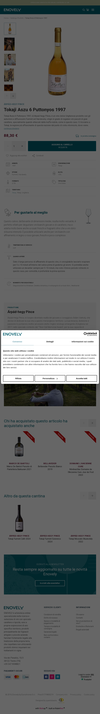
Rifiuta (18, 378)
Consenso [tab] (17, 341)
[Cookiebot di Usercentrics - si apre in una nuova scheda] (85, 334)
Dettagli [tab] (50, 341)
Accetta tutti (81, 378)
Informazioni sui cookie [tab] (83, 341)
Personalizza (50, 378)
